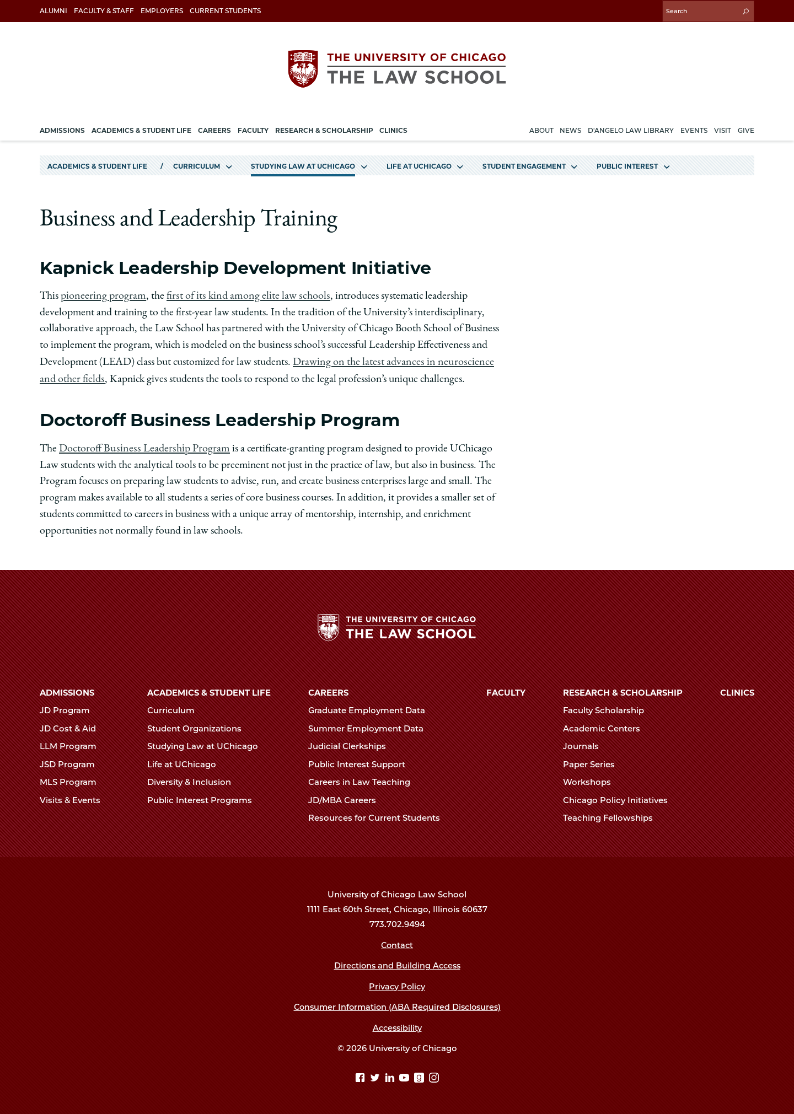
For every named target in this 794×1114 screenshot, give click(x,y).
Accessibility (397, 1025)
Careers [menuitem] (214, 129)
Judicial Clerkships (351, 744)
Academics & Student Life (97, 164)
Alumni (53, 11)
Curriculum (196, 164)
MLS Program (73, 780)
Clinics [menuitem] (393, 129)
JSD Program (72, 762)
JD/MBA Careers (346, 798)
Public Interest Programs (204, 798)
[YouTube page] (405, 1076)
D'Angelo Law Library (631, 129)
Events (693, 129)
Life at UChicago (419, 164)
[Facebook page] (361, 1076)
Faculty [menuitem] (253, 129)
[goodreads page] (420, 1076)
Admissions (67, 691)
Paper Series (593, 762)
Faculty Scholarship (608, 708)
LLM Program (73, 744)
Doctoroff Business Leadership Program (142, 445)
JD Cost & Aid (72, 726)
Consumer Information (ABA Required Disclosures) (397, 1005)
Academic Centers (606, 726)
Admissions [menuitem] (62, 129)
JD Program (69, 708)
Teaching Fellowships (612, 815)
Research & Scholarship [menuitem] (324, 129)
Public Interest (627, 164)
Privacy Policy (397, 984)
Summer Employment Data (370, 726)
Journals (585, 744)
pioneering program (102, 294)
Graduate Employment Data (371, 708)
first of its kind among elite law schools (244, 294)
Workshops (591, 780)
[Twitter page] (376, 1076)
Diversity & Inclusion (193, 780)
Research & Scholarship (623, 691)
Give (746, 129)
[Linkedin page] (391, 1076)
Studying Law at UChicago (303, 164)
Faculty (505, 691)
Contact (397, 943)
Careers (328, 691)
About (541, 129)
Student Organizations (199, 726)
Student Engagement (524, 164)
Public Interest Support (361, 762)
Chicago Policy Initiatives (620, 798)
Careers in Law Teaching (364, 780)
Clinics (737, 691)
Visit (722, 129)
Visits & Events (75, 798)
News (570, 129)
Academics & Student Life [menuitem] (141, 129)
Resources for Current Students (378, 815)
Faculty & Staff (104, 11)
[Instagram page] (434, 1076)
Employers (162, 11)
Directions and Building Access (397, 963)
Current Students (225, 11)
